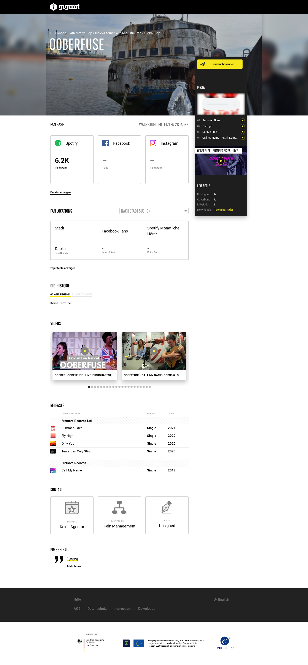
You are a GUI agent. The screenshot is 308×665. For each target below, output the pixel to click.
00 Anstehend (60, 294)
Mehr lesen (74, 566)
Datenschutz (97, 609)
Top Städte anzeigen (62, 268)
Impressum (122, 609)
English (223, 600)
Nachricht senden (224, 64)
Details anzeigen (60, 192)
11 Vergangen (82, 294)
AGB (77, 609)
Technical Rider (223, 209)
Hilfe (77, 599)
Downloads (146, 609)
